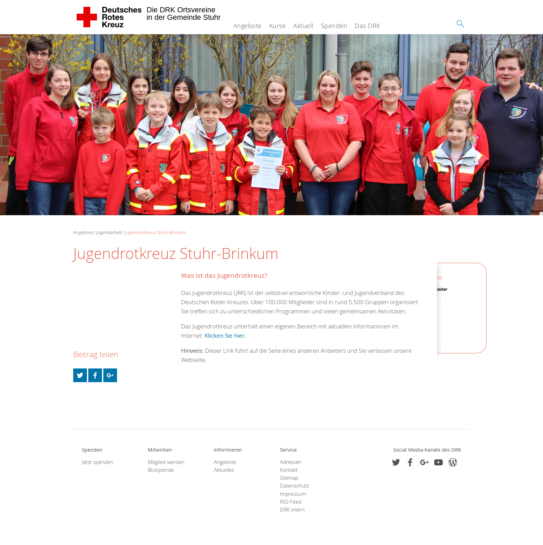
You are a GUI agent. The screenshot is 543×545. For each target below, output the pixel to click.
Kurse (277, 26)
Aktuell (303, 26)
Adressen (290, 462)
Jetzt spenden (97, 462)
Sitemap (289, 478)
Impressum (293, 494)
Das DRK (367, 26)
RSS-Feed (290, 501)
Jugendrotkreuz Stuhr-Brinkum (155, 232)
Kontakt (289, 470)
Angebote (247, 26)
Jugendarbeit (109, 232)
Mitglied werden (166, 462)
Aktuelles (224, 470)
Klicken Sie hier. (224, 335)
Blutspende (161, 470)
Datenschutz (294, 485)
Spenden (334, 26)
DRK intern (292, 509)
